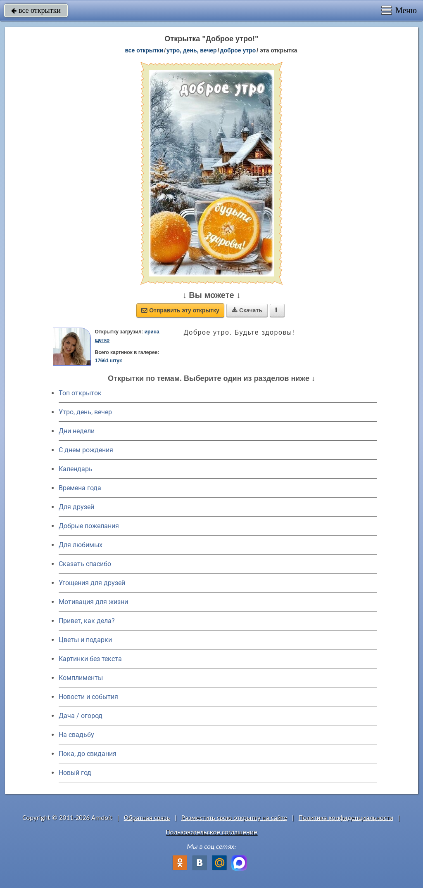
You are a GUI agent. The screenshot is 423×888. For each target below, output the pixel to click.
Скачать (247, 310)
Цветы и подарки (85, 640)
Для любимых (80, 545)
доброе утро (238, 50)
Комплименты (81, 678)
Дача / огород (80, 716)
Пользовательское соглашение (211, 832)
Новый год (75, 773)
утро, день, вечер (191, 50)
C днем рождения (86, 450)
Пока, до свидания (87, 754)
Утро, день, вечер (85, 412)
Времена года (80, 488)
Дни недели (77, 431)
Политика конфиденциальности (346, 817)
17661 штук (108, 361)
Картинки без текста (90, 659)
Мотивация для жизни (93, 602)
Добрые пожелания (89, 526)
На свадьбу (76, 735)
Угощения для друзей (92, 583)
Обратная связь (147, 817)
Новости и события (88, 697)
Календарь (76, 469)
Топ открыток (80, 393)
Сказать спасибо (85, 564)
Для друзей (76, 507)
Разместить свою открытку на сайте (234, 817)
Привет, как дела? (87, 621)
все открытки (36, 10)
